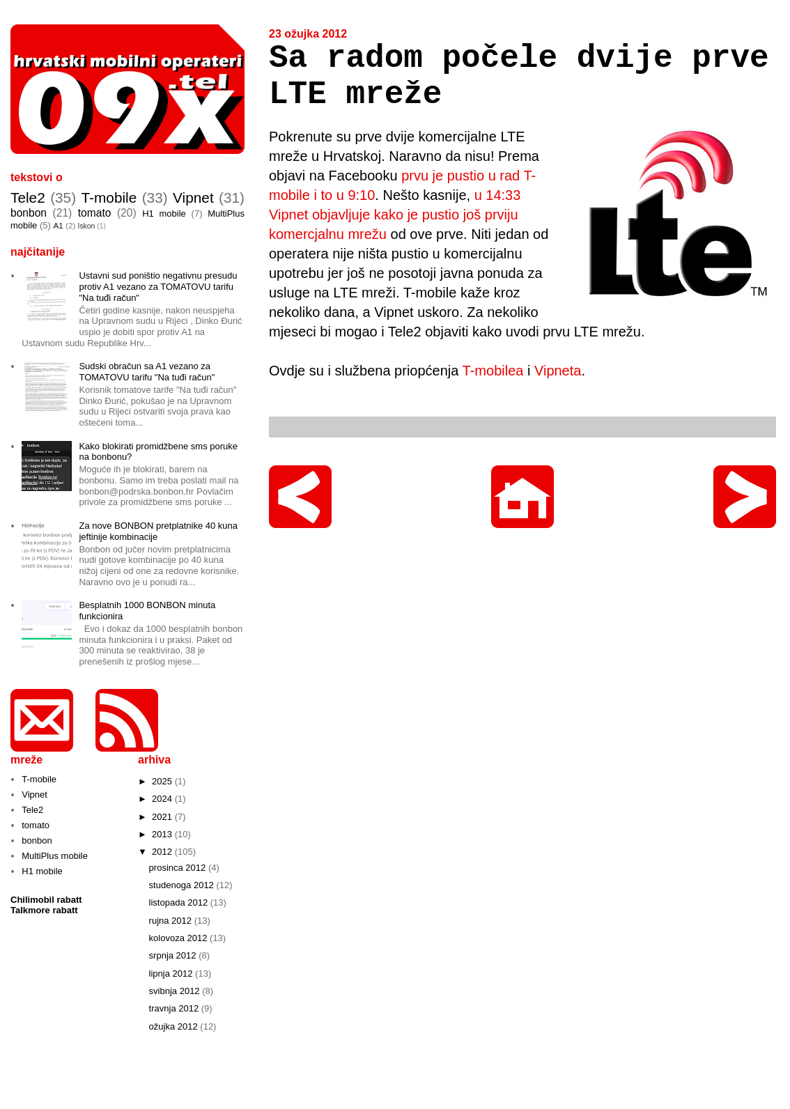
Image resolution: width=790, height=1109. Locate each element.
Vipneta (557, 370)
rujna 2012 (171, 920)
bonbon (28, 213)
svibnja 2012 (176, 991)
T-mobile (109, 197)
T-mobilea (493, 370)
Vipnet (193, 197)
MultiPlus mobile (55, 856)
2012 (163, 851)
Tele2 (27, 197)
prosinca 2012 (178, 867)
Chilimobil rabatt (46, 899)
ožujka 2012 (175, 1026)
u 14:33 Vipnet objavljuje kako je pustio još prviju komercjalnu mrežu (394, 214)
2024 (163, 798)
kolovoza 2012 (179, 938)
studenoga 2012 (183, 885)
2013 (163, 834)
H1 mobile (164, 213)
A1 (58, 225)
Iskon (86, 226)
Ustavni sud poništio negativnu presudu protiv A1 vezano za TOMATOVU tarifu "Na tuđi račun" (158, 286)
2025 (163, 781)
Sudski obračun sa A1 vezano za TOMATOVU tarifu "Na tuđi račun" (147, 371)
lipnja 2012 (172, 973)
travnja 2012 (175, 1008)
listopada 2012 (179, 902)
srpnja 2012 (174, 955)
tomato (94, 213)
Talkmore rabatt (44, 910)
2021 (163, 817)
